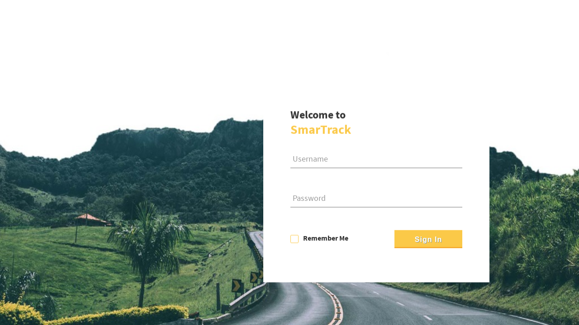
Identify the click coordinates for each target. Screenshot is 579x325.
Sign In (428, 240)
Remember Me (325, 238)
